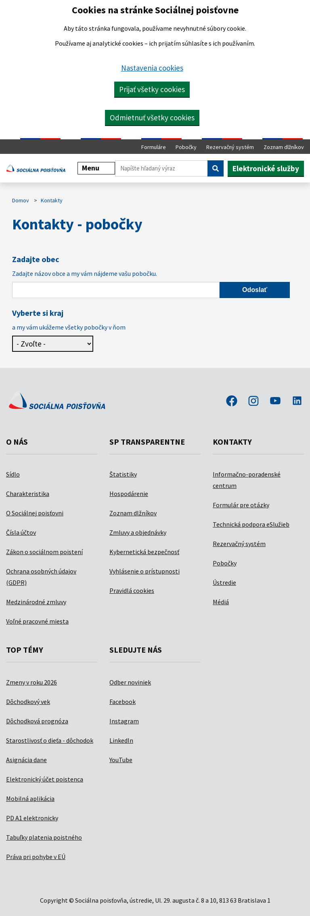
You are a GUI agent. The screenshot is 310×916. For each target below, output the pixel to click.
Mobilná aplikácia (30, 798)
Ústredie (224, 582)
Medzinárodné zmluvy (36, 602)
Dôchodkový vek (28, 702)
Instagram (124, 721)
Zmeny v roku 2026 (31, 682)
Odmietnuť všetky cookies (152, 117)
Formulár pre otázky (241, 505)
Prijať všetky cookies (152, 89)
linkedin (297, 401)
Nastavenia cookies (152, 68)
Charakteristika (27, 494)
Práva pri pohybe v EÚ (35, 857)
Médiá (221, 602)
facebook (232, 401)
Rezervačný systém (230, 147)
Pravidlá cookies (131, 590)
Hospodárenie (128, 494)
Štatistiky (123, 474)
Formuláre (153, 147)
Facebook (122, 702)
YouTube (120, 760)
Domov (20, 200)
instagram (253, 401)
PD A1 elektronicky (32, 818)
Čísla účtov (21, 532)
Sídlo (13, 474)
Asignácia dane (26, 760)
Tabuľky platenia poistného (44, 837)
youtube (275, 401)
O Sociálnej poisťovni (34, 513)
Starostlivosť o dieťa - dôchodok (49, 740)
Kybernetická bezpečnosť (144, 552)
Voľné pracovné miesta (37, 621)
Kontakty (52, 200)
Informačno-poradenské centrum (247, 480)
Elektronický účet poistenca (44, 779)
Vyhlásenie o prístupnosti (144, 571)
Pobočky (186, 147)
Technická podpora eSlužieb (251, 524)
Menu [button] (96, 167)
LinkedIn (121, 740)
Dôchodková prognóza (37, 721)
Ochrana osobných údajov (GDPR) (41, 576)
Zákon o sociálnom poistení (44, 552)
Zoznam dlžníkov (284, 147)
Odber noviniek (130, 682)
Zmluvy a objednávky (137, 532)
